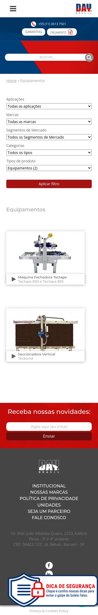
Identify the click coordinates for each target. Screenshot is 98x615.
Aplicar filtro (49, 183)
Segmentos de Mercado (26, 130)
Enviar (49, 436)
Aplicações (15, 99)
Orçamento (62, 32)
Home (11, 80)
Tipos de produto (21, 160)
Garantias (33, 32)
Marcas (12, 114)
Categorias (15, 145)
